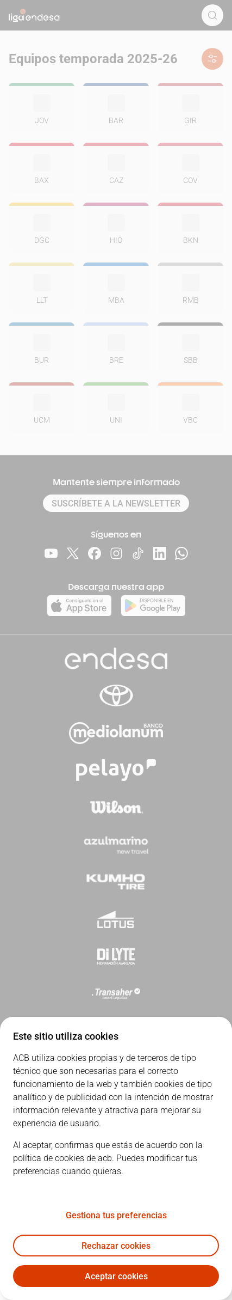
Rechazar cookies (116, 1246)
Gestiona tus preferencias (116, 1215)
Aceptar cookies (116, 1276)
